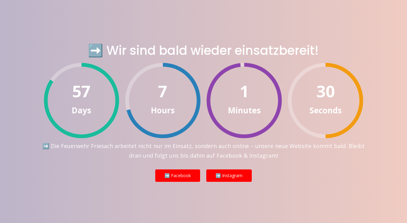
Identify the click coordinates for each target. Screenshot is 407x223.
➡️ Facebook (178, 175)
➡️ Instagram (229, 175)
